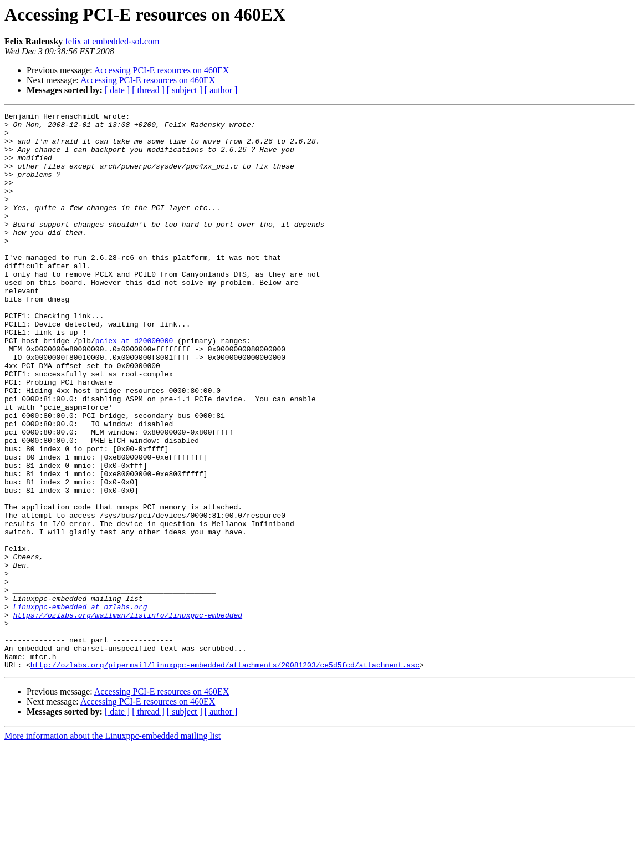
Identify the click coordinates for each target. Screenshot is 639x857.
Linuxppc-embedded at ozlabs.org (80, 706)
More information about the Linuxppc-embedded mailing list (112, 847)
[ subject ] (184, 90)
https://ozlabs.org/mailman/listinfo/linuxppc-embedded (127, 716)
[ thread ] (148, 90)
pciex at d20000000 (134, 387)
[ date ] (117, 90)
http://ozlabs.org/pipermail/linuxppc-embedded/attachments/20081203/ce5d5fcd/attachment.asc (225, 776)
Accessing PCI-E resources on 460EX (161, 70)
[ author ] (221, 90)
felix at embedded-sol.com (112, 41)
